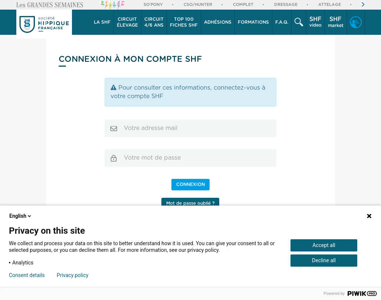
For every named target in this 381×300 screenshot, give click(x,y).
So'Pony (153, 5)
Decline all (324, 260)
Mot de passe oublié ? (190, 203)
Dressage (286, 5)
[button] (102, 22)
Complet (243, 5)
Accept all (323, 245)
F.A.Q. (281, 22)
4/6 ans (154, 21)
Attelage (329, 5)
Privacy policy (72, 275)
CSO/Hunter (198, 5)
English (20, 216)
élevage (127, 21)
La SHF (102, 22)
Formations (253, 22)
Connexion (190, 184)
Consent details (27, 275)
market (336, 22)
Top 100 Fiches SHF (184, 22)
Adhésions (217, 22)
